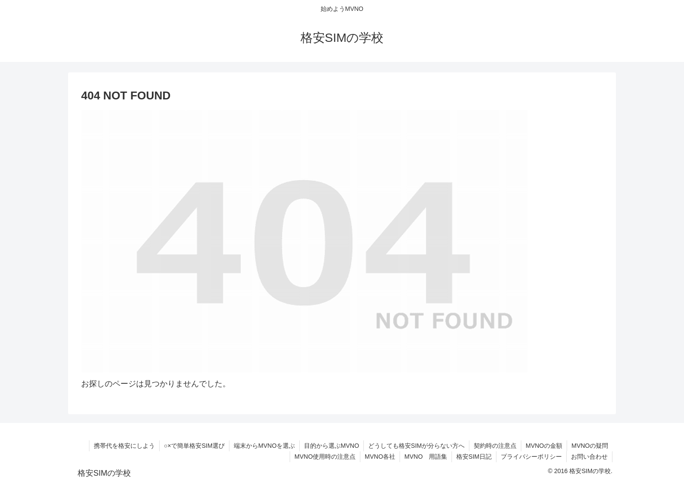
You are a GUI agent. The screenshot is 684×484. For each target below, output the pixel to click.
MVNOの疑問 (589, 445)
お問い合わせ (589, 456)
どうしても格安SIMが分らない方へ (416, 445)
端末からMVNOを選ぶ (264, 445)
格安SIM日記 (474, 456)
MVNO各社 (380, 456)
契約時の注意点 (495, 445)
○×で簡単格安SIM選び (194, 445)
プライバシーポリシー (531, 456)
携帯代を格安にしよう (124, 445)
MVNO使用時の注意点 (325, 456)
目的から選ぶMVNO (331, 445)
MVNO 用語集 (425, 456)
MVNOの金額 (544, 445)
